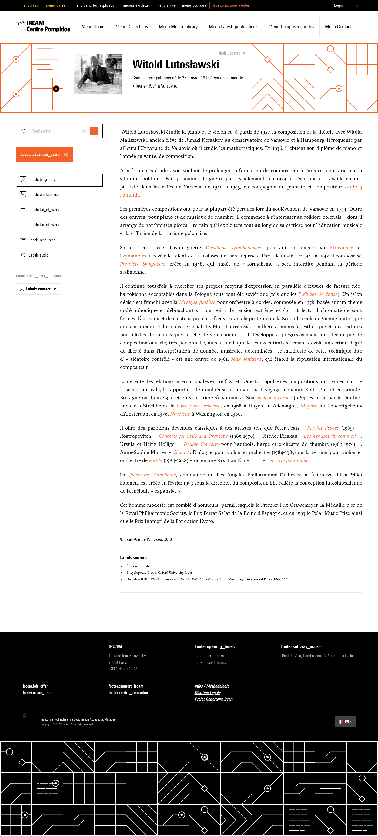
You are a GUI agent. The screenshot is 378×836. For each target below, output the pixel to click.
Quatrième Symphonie (152, 474)
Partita (155, 460)
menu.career (56, 5)
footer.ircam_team (41, 693)
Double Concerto (201, 444)
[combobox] (59, 131)
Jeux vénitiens (246, 359)
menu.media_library (178, 26)
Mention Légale (211, 693)
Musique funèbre (197, 302)
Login (338, 5)
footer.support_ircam (129, 686)
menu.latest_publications (233, 26)
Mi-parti (308, 405)
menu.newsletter (136, 5)
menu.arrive (166, 5)
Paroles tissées (323, 427)
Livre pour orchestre (198, 405)
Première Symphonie (142, 263)
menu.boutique (194, 5)
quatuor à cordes (274, 397)
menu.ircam (30, 5)
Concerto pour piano (288, 460)
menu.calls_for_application (94, 5)
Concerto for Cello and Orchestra (193, 436)
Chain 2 (181, 452)
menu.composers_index (291, 26)
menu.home (92, 26)
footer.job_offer (38, 686)
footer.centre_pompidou (132, 693)
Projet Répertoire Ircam (217, 699)
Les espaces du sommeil (330, 436)
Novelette (180, 413)
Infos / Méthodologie (215, 686)
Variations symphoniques (233, 247)
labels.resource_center (231, 5)
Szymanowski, (136, 255)
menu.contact (338, 26)
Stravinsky (341, 247)
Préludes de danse (318, 294)
